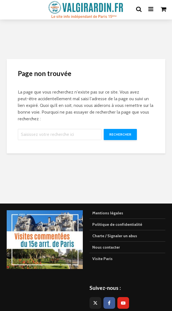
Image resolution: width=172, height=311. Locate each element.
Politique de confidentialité (117, 224)
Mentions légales (107, 213)
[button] (160, 8)
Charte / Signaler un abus (114, 235)
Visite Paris (102, 258)
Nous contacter (106, 247)
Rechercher (120, 134)
